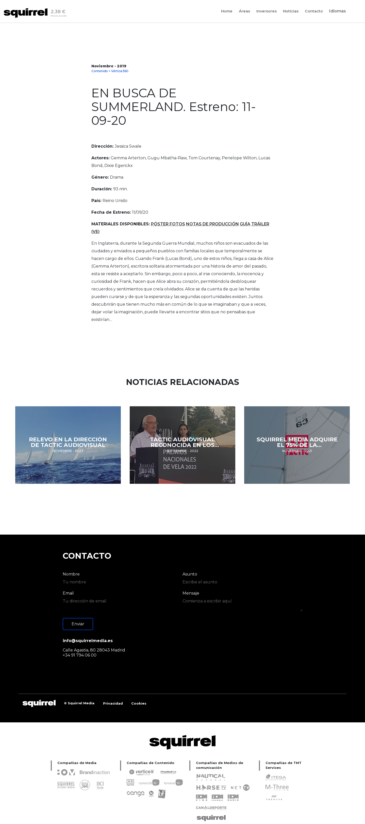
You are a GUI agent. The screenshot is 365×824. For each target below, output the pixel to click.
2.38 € (59, 14)
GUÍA (245, 224)
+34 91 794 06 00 (79, 655)
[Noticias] (290, 11)
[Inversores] (266, 11)
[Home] (227, 11)
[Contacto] (314, 11)
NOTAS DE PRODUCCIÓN (212, 224)
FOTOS (177, 224)
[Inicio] (27, 13)
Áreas (244, 11)
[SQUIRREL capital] (113, 703)
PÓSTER (160, 224)
